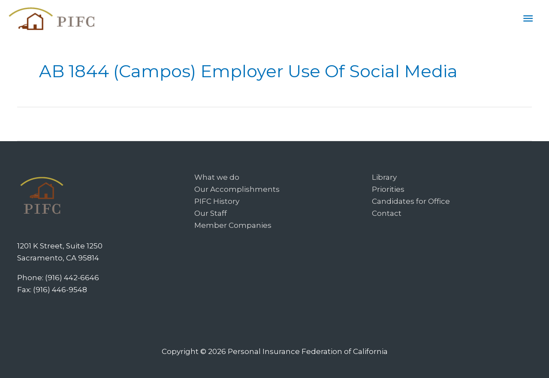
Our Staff (210, 213)
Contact (386, 213)
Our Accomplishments (237, 189)
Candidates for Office (411, 201)
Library (384, 177)
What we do (216, 177)
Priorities (388, 189)
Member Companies (232, 225)
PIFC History (216, 201)
